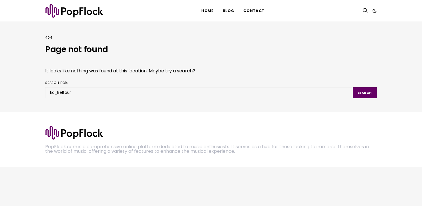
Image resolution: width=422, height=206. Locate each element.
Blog (228, 10)
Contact (253, 10)
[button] (374, 11)
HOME (207, 10)
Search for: (56, 82)
